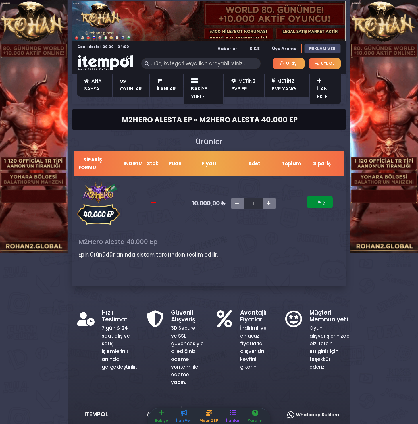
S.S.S (255, 48)
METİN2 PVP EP (243, 85)
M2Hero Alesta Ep (157, 119)
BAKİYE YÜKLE (199, 89)
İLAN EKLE (322, 89)
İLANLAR (166, 85)
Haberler (227, 48)
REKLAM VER (322, 48)
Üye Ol (324, 63)
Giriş (288, 63)
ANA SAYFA (93, 85)
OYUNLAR (131, 85)
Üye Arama (284, 48)
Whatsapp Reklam (313, 414)
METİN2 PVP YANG (284, 85)
